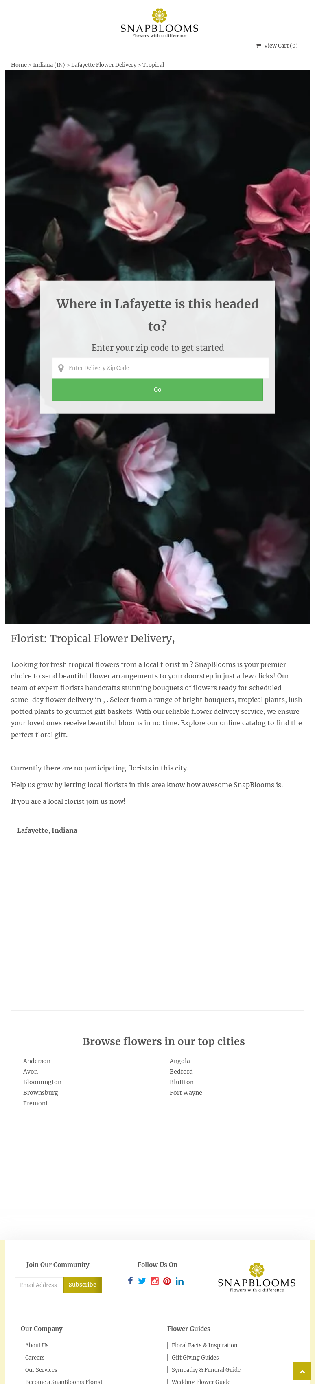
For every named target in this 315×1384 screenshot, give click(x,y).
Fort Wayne (186, 1092)
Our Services (41, 1369)
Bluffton (182, 1082)
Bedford (181, 1071)
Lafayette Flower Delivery (103, 65)
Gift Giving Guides (195, 1357)
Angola (180, 1061)
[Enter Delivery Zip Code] (160, 368)
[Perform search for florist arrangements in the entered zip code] (157, 390)
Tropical (153, 65)
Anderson (36, 1061)
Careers (35, 1357)
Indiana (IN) (49, 65)
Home (19, 65)
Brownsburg (40, 1092)
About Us (37, 1345)
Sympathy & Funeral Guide (206, 1369)
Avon (30, 1071)
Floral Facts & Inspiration (205, 1345)
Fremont (35, 1103)
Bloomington (42, 1082)
